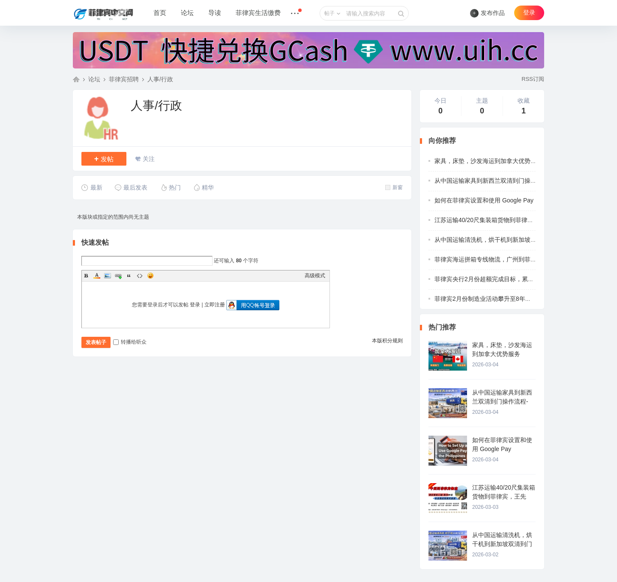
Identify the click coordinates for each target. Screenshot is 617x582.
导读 (214, 12)
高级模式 (315, 276)
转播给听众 (130, 342)
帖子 (329, 13)
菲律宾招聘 (124, 79)
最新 (91, 187)
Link (118, 275)
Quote (129, 275)
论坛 (187, 12)
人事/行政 (160, 79)
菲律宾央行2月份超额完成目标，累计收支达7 (494, 279)
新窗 (394, 187)
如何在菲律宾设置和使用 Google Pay (483, 200)
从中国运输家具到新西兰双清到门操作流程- (492, 180)
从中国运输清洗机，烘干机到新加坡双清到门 (494, 239)
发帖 (104, 158)
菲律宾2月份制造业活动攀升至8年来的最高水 (494, 298)
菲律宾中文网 (76, 79)
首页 (159, 12)
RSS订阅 (532, 79)
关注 (149, 158)
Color (97, 275)
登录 (529, 12)
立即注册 (214, 305)
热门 (170, 187)
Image (107, 275)
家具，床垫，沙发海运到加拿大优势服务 (488, 160)
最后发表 (130, 187)
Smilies (150, 275)
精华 (203, 187)
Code (139, 275)
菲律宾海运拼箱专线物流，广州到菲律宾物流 (494, 259)
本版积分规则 (387, 341)
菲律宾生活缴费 (258, 12)
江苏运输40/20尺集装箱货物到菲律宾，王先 (492, 220)
